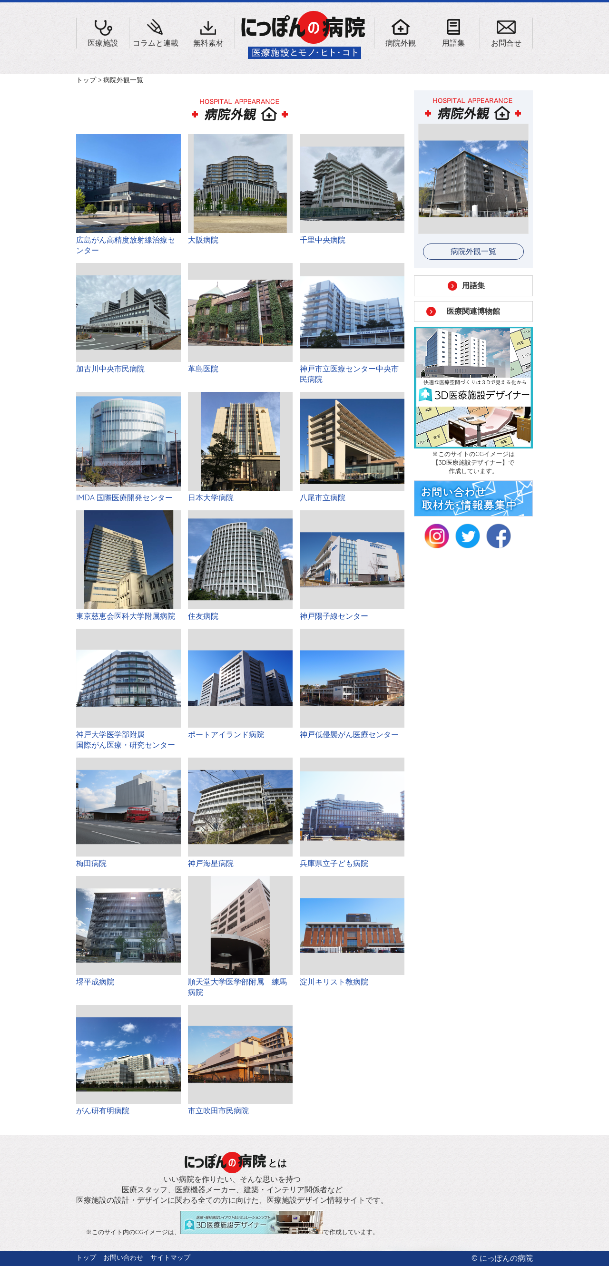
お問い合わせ (123, 1257)
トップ (86, 80)
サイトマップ (170, 1257)
